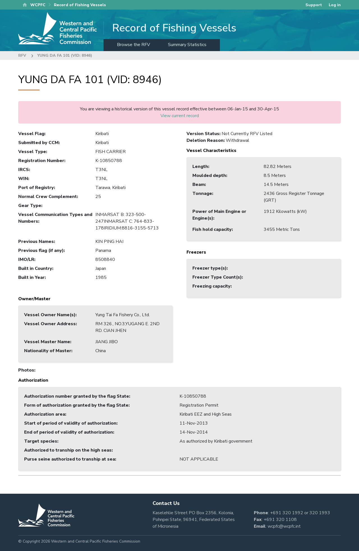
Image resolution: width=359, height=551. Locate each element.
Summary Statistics (187, 45)
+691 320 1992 (286, 513)
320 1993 (319, 513)
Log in (335, 5)
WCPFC (37, 5)
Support (313, 5)
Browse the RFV (133, 45)
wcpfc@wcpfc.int (284, 526)
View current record (179, 116)
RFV (22, 55)
